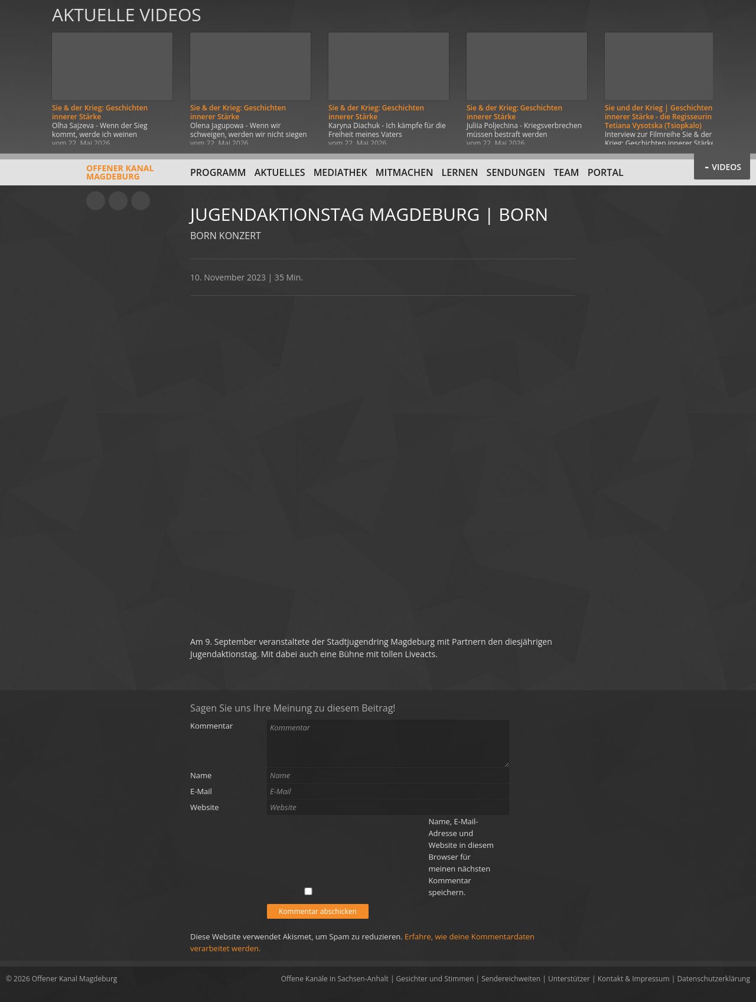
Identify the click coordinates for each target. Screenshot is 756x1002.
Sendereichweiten (510, 979)
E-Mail (201, 791)
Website (204, 807)
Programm (218, 172)
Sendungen (516, 172)
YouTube (95, 200)
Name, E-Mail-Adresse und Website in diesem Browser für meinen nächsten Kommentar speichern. (461, 856)
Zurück (22, 72)
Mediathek (340, 172)
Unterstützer (569, 979)
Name (200, 775)
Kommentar (211, 725)
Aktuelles (280, 172)
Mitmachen (405, 172)
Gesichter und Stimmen (435, 979)
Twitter (140, 200)
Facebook (118, 200)
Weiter (733, 72)
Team (566, 172)
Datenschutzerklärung (713, 979)
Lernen (460, 172)
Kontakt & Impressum (634, 979)
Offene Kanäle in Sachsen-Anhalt (335, 979)
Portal (606, 172)
